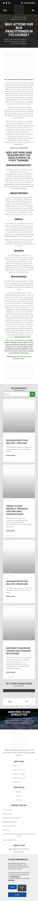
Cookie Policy (7, 814)
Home (6, 39)
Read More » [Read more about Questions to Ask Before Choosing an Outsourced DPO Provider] (11, 672)
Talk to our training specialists (17, 340)
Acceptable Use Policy (10, 822)
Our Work (19, 800)
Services (18, 792)
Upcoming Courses (19, 778)
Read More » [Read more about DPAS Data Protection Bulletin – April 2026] (11, 455)
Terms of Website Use (9, 826)
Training (24, 43)
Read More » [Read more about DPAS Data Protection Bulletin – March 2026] (11, 596)
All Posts (16, 43)
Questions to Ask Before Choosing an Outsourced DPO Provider (18, 651)
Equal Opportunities (9, 840)
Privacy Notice (7, 810)
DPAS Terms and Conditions (12, 818)
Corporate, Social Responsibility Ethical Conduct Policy (19, 835)
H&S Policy (6, 830)
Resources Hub (18, 770)
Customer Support (19, 774)
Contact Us (16, 782)
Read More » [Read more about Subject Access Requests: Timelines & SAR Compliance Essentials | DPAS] (11, 531)
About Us (16, 766)
